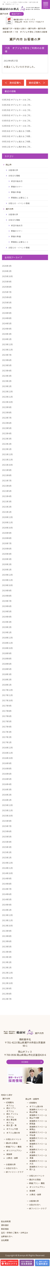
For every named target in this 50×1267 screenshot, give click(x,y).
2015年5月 (7, 836)
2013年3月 (7, 957)
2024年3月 (7, 334)
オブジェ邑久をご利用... (17, 131)
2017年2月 (7, 737)
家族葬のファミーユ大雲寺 (38, 1151)
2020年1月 (7, 569)
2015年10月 (7, 815)
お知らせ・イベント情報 (19, 203)
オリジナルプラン (14, 1150)
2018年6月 (7, 663)
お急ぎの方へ (12, 1168)
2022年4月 (7, 433)
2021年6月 (7, 485)
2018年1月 (7, 684)
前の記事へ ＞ (37, 82)
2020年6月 (7, 548)
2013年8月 (7, 936)
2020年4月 (7, 553)
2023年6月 (7, 360)
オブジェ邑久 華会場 (11, 1118)
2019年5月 (7, 611)
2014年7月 (7, 889)
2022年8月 (7, 412)
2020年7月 (7, 543)
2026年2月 (7, 271)
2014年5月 (7, 899)
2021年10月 (7, 464)
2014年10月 (7, 873)
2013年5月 (7, 946)
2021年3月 (7, 501)
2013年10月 (7, 925)
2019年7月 (7, 601)
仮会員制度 (6, 1221)
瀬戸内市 (6, 1098)
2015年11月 (7, 810)
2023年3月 (7, 375)
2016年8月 (7, 768)
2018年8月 (7, 658)
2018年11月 (7, 642)
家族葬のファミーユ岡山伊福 (38, 1111)
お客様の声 (13, 170)
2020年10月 (7, 527)
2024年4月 (7, 328)
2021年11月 (7, 459)
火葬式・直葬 (12, 1158)
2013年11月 (7, 920)
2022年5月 (7, 428)
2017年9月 (7, 705)
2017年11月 (7, 695)
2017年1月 (7, 742)
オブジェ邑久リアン (11, 1107)
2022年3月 (7, 438)
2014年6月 (7, 894)
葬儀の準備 (16, 192)
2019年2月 (7, 627)
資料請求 (5, 1225)
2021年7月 (7, 480)
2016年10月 (7, 758)
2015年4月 (7, 841)
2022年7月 (7, 417)
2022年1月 (7, 449)
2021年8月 (7, 475)
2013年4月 (7, 951)
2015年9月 (7, 821)
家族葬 (9, 1154)
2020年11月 (7, 522)
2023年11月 (7, 349)
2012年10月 (7, 983)
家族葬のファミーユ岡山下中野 (38, 1116)
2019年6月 (7, 606)
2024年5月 (7, 323)
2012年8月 (7, 993)
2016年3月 (7, 789)
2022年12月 (7, 391)
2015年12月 (7, 805)
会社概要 (5, 1240)
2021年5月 (7, 491)
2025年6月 (7, 297)
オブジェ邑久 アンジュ (12, 1112)
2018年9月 (7, 653)
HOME (24, 1061)
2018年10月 (7, 648)
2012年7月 (7, 999)
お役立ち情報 (14, 175)
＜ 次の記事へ (13, 82)
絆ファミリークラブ (14, 1172)
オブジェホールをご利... (17, 99)
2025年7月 (7, 292)
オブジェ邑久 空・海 (11, 1124)
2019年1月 (7, 632)
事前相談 (5, 1229)
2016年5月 (7, 779)
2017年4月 (7, 726)
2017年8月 (7, 711)
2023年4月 (7, 370)
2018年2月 (7, 679)
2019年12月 (7, 574)
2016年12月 (7, 747)
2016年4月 (7, 784)
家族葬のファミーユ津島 (38, 1156)
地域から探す (7, 1095)
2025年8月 (7, 286)
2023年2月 (7, 381)
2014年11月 (7, 868)
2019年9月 (7, 590)
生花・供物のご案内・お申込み (14, 1232)
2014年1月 (7, 910)
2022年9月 (7, 407)
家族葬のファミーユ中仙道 (38, 1133)
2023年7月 (7, 355)
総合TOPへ (17, 13)
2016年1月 (7, 800)
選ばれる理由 (12, 1143)
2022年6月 (7, 423)
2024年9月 (7, 313)
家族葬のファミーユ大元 (38, 1162)
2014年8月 (7, 883)
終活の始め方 (17, 181)
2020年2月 (7, 564)
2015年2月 (7, 852)
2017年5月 (7, 721)
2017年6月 (7, 716)
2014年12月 (7, 862)
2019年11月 (7, 580)
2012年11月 (7, 978)
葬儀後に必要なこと (20, 197)
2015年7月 (7, 826)
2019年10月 (7, 585)
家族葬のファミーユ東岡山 (38, 1128)
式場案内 (10, 1102)
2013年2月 (7, 962)
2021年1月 (7, 512)
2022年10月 (7, 402)
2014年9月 (7, 878)
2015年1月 (7, 857)
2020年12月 (7, 517)
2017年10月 (7, 700)
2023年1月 (7, 386)
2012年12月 (7, 972)
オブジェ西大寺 (13, 1133)
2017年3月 (7, 732)
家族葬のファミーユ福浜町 (38, 1139)
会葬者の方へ (7, 1236)
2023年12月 (7, 344)
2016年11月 (7, 752)
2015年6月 (7, 831)
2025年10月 (7, 276)
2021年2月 (7, 506)
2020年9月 (7, 533)
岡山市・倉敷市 (32, 1099)
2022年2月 (7, 444)
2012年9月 (7, 988)
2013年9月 (7, 930)
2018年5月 (7, 669)
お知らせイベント (13, 1139)
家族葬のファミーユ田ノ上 (38, 1168)
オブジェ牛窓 (12, 1129)
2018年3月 (7, 674)
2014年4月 (7, 904)
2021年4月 (7, 496)
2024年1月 (7, 339)
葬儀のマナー (17, 186)
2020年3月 (7, 559)
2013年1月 (7, 967)
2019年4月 (7, 616)
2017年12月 (7, 690)
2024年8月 (7, 318)
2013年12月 (7, 915)
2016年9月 (7, 763)
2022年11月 (7, 396)
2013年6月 (7, 941)
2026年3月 (7, 265)
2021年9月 (7, 470)
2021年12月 (7, 454)
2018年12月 (7, 637)
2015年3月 (7, 847)
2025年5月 (7, 302)
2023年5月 (7, 365)
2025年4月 (7, 307)
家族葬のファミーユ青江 (38, 1145)
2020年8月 (7, 538)
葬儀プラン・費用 (13, 1146)
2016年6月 (7, 773)
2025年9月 (7, 281)
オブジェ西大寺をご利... (17, 146)
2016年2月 (7, 794)
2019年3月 (7, 622)
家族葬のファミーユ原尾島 (38, 1122)
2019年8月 (7, 595)
